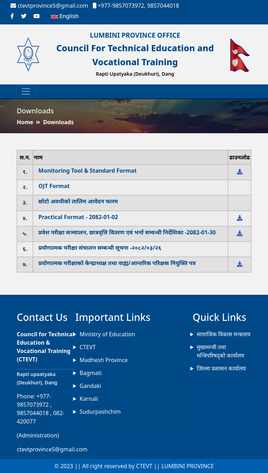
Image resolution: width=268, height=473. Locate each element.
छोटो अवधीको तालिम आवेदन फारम (78, 201)
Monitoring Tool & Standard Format (87, 170)
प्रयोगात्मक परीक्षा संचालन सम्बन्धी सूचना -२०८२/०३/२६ (99, 248)
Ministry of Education (107, 334)
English (65, 16)
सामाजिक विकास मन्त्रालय (223, 334)
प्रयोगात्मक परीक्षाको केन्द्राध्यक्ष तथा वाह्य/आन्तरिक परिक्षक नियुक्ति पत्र (117, 263)
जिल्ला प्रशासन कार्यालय (221, 368)
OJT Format (53, 186)
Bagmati (91, 373)
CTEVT (88, 347)
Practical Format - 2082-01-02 (78, 217)
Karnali (89, 399)
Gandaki (90, 386)
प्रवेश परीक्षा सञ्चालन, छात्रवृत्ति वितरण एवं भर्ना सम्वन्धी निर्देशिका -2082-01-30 (127, 232)
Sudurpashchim (100, 411)
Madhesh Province (104, 360)
